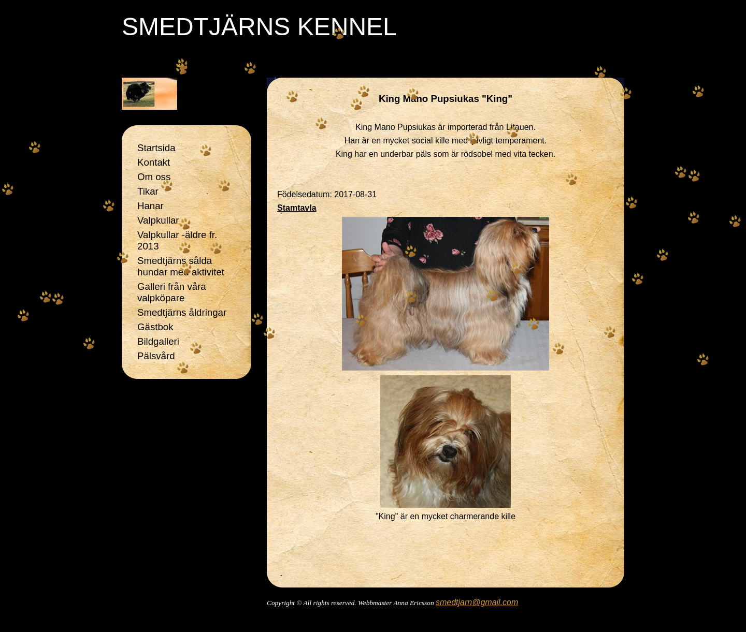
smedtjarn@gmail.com (477, 602)
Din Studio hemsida (446, 616)
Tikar (148, 191)
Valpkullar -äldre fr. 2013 (177, 240)
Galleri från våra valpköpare (171, 292)
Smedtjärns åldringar (181, 312)
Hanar (150, 205)
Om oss (153, 176)
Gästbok (155, 326)
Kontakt (153, 162)
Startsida (156, 147)
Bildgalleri (158, 341)
